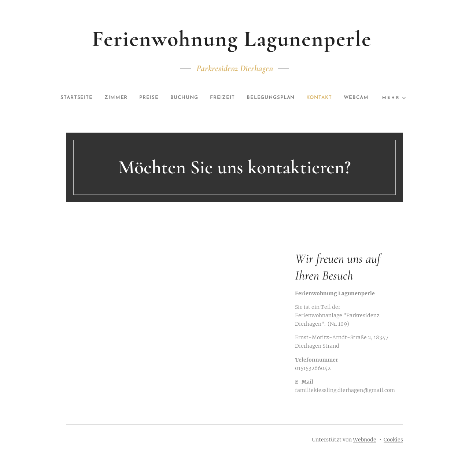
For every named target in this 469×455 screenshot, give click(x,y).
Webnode (364, 439)
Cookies (393, 439)
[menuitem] (85, 98)
